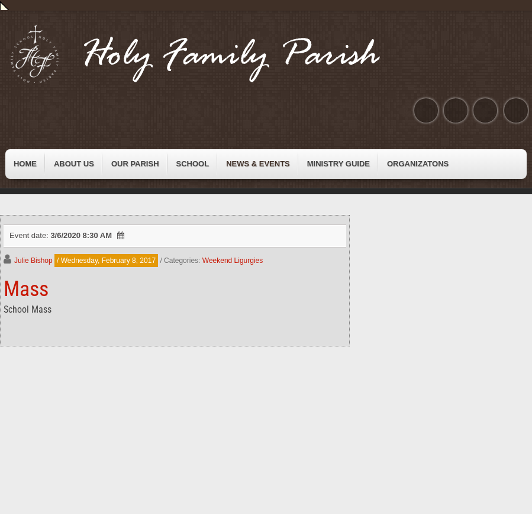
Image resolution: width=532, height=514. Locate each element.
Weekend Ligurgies (232, 260)
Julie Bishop (33, 260)
